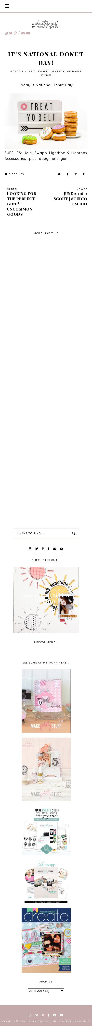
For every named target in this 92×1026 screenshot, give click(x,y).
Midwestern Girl (38, 1021)
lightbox (57, 71)
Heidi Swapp (38, 71)
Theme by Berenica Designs (71, 1021)
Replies (14, 174)
